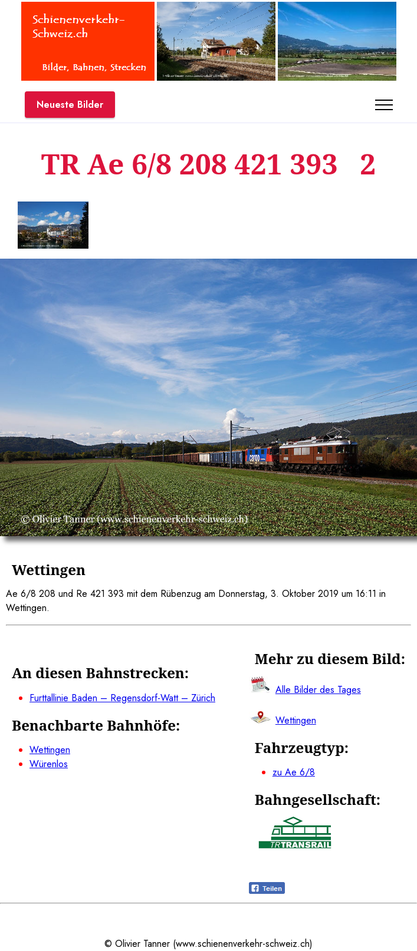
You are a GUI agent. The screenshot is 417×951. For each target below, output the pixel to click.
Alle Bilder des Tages (318, 689)
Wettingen (49, 750)
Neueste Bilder (70, 104)
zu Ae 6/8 (293, 772)
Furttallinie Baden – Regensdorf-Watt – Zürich (122, 698)
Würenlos (48, 764)
